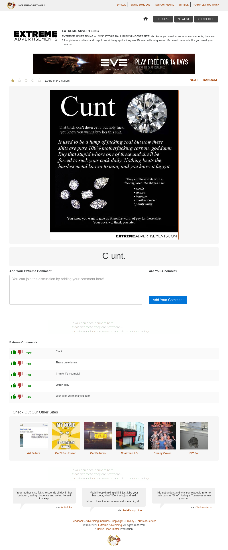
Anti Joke (66, 507)
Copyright (117, 521)
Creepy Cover (162, 453)
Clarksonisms (203, 507)
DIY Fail (194, 453)
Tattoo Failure (164, 5)
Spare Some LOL (140, 5)
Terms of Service (146, 521)
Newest (183, 19)
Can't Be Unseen (65, 453)
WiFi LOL (184, 5)
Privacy (130, 521)
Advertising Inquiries (98, 521)
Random (210, 80)
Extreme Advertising (110, 525)
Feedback (77, 521)
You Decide (206, 19)
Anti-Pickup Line (132, 510)
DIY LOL (121, 5)
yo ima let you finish (206, 5)
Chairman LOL (130, 453)
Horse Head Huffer (108, 529)
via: (58, 507)
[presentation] (183, 283)
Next (194, 80)
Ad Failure (33, 453)
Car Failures (98, 453)
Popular (163, 19)
